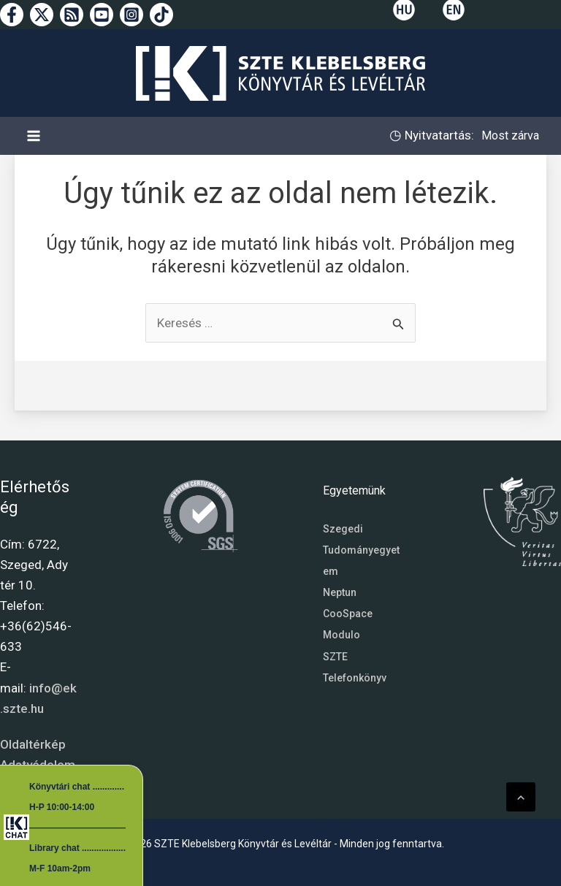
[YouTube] (101, 14)
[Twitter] (41, 14)
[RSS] (71, 14)
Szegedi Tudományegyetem (361, 550)
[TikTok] (161, 14)
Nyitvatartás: (438, 135)
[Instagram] (131, 14)
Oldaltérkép (33, 744)
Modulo (341, 635)
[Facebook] (11, 14)
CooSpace (348, 613)
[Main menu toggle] (34, 136)
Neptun (339, 592)
